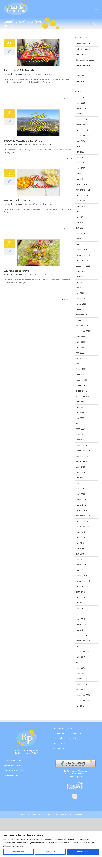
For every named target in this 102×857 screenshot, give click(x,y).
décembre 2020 (83, 445)
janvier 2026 (81, 113)
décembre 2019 (83, 510)
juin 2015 (80, 706)
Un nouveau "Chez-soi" (63, 728)
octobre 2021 (82, 391)
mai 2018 (80, 608)
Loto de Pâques (83, 49)
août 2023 (80, 271)
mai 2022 (80, 353)
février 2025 (81, 173)
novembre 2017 (83, 640)
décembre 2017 (83, 635)
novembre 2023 (83, 255)
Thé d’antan (81, 54)
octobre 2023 (82, 260)
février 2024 (81, 238)
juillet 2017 (80, 657)
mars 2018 (80, 619)
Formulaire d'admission (14, 770)
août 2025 (80, 141)
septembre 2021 (83, 396)
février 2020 (81, 499)
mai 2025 (80, 157)
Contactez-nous (11, 775)
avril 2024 (80, 228)
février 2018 (81, 624)
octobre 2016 (82, 689)
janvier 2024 (81, 244)
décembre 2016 (83, 684)
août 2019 (80, 532)
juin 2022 (80, 347)
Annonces (48, 74)
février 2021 (81, 434)
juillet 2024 (80, 211)
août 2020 (80, 467)
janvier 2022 (81, 374)
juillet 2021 (80, 407)
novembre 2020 (83, 450)
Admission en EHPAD (13, 765)
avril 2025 (80, 162)
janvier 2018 (81, 630)
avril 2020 (80, 488)
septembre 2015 (83, 700)
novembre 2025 (83, 124)
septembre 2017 (83, 651)
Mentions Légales (75, 814)
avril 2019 (80, 554)
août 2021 (80, 401)
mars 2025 (80, 168)
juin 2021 (80, 412)
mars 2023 (80, 298)
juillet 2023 (80, 276)
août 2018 (80, 592)
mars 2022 (80, 363)
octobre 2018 (82, 586)
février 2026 (81, 108)
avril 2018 (80, 613)
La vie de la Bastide (12, 761)
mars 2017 (80, 668)
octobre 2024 (82, 195)
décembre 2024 (83, 184)
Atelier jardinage (83, 65)
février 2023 (81, 304)
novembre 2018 (83, 581)
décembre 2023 (83, 249)
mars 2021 (80, 429)
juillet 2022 (80, 342)
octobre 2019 (82, 521)
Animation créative (16, 270)
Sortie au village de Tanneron (23, 140)
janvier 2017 (81, 678)
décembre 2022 (83, 314)
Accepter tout (82, 852)
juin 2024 (80, 217)
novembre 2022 (83, 320)
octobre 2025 (82, 130)
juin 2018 (80, 602)
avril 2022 (80, 358)
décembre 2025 (83, 119)
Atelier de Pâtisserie (17, 200)
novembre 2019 (83, 515)
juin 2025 (80, 152)
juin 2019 (80, 543)
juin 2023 (80, 282)
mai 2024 (80, 222)
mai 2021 (80, 418)
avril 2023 (80, 293)
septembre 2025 (83, 135)
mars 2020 (80, 494)
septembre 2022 (83, 331)
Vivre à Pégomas (60, 748)
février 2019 (81, 564)
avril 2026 (80, 97)
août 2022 (80, 336)
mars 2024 (80, 233)
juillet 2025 (80, 146)
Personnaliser (18, 852)
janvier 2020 (81, 505)
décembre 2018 (83, 575)
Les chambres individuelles (64, 738)
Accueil (95, 24)
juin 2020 (80, 477)
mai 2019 (80, 548)
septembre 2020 (83, 461)
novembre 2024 (83, 190)
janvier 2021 (81, 439)
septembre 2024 (83, 200)
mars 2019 (80, 559)
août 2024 (80, 206)
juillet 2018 (80, 597)
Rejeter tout (50, 852)
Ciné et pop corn (83, 43)
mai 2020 (80, 483)
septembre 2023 (83, 266)
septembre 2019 (83, 526)
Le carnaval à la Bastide (19, 70)
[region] (51, 844)
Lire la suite (66, 99)
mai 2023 (80, 287)
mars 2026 (80, 103)
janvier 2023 (81, 309)
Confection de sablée (85, 60)
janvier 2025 (81, 179)
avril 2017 (80, 662)
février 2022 (81, 369)
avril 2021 (80, 423)
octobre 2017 (82, 646)
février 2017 (81, 673)
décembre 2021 (83, 380)
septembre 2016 (83, 695)
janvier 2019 (81, 570)
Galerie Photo (59, 743)
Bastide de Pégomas (14, 74)
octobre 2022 (82, 325)
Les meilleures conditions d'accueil (68, 733)
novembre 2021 (83, 385)
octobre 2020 (82, 456)
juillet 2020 (80, 472)
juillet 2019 (80, 537)
